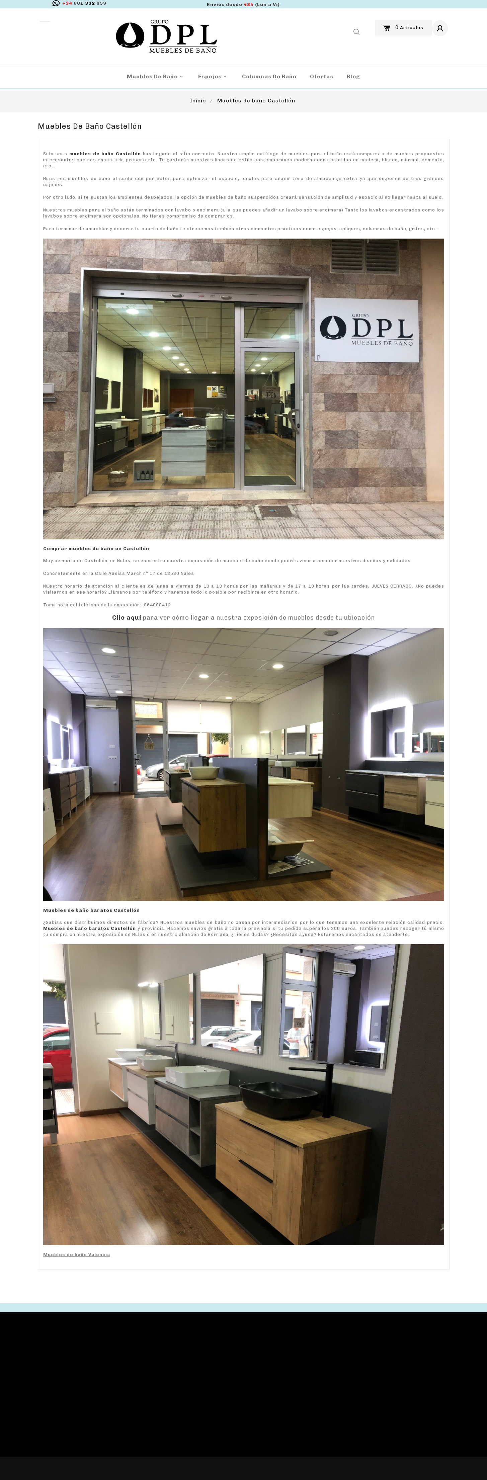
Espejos (213, 76)
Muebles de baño (156, 76)
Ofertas (321, 76)
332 (84, 3)
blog (353, 76)
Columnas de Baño (269, 76)
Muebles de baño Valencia (76, 1254)
